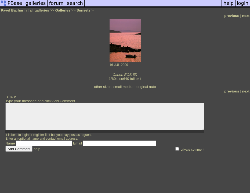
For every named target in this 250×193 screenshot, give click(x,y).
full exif (135, 79)
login (25, 135)
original (142, 87)
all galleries (39, 10)
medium (129, 87)
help (37, 149)
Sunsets (83, 10)
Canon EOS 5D (125, 75)
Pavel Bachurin (14, 10)
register (38, 135)
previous (231, 16)
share (11, 96)
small (117, 87)
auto (152, 87)
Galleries (62, 10)
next (245, 16)
